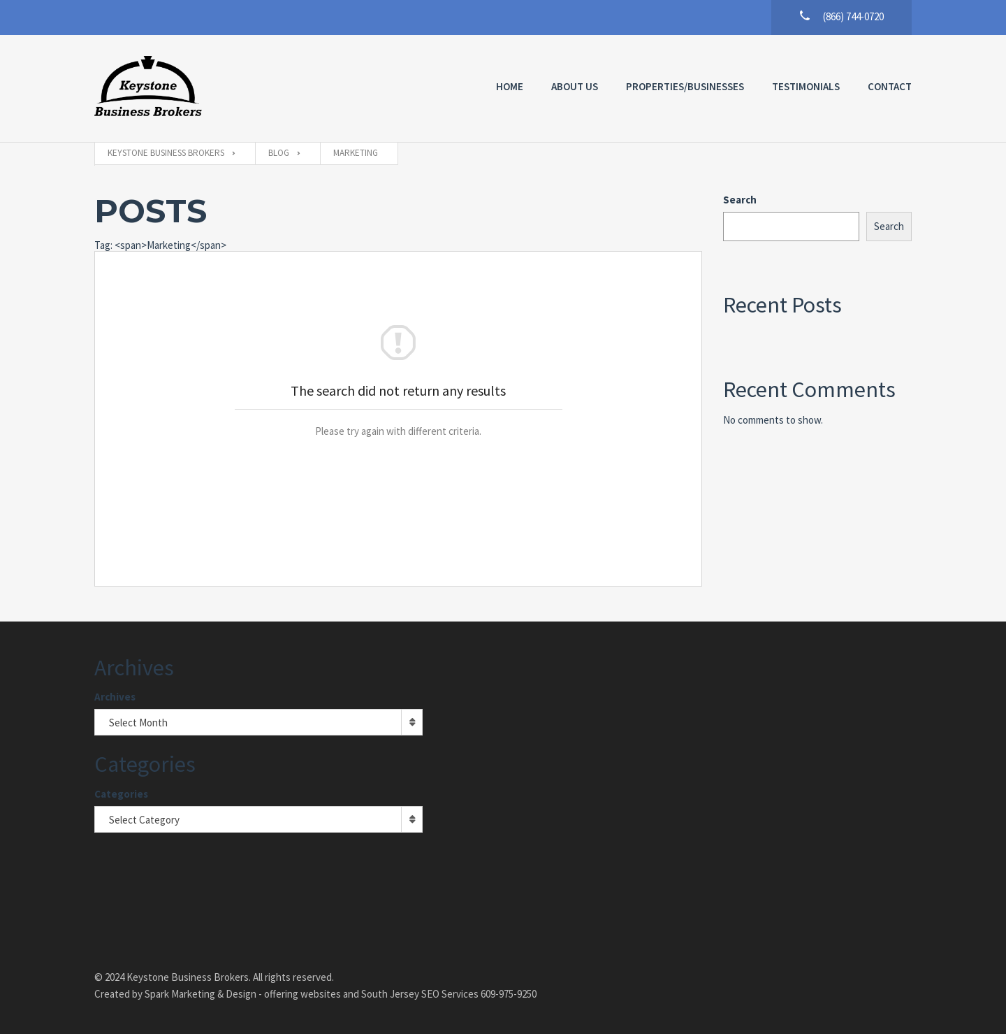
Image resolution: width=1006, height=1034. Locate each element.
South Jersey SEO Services (420, 993)
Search (740, 199)
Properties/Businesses (685, 86)
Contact (890, 86)
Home (509, 86)
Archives (115, 696)
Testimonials (806, 86)
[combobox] (258, 722)
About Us (574, 86)
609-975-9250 (509, 993)
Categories (121, 793)
